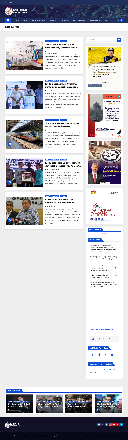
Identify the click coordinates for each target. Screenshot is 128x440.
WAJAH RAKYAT (95, 20)
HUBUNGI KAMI (100, 436)
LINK (92, 436)
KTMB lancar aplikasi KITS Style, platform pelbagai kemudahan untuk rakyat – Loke (61, 87)
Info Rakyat (63, 41)
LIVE (107, 20)
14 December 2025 (53, 51)
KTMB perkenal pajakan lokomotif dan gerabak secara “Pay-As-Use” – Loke (62, 166)
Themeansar (39, 436)
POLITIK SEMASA (38, 20)
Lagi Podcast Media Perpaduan (101, 329)
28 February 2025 (53, 169)
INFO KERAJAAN (79, 20)
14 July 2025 (51, 90)
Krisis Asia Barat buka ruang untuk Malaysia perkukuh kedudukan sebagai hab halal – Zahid (104, 284)
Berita (47, 41)
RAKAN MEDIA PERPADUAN (59, 20)
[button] (118, 20)
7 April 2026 (14, 410)
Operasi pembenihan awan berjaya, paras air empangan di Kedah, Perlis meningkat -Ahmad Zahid (103, 268)
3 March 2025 (51, 130)
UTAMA (16, 20)
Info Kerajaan (54, 41)
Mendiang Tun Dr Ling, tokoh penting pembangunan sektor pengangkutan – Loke (104, 259)
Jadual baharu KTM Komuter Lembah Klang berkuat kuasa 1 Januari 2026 (61, 47)
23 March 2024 (52, 206)
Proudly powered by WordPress (14, 436)
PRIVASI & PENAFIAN (113, 436)
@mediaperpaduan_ (106, 339)
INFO (25, 20)
